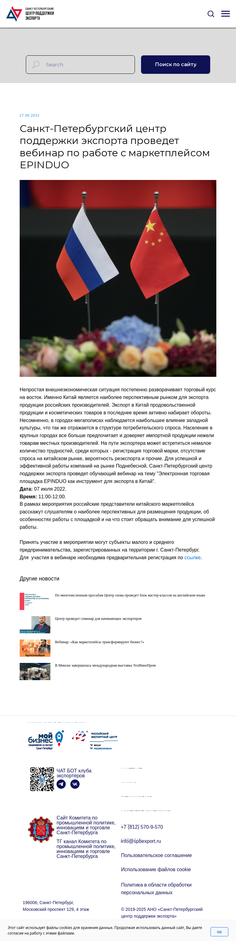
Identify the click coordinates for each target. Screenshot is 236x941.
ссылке (192, 557)
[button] (210, 13)
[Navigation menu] (225, 14)
